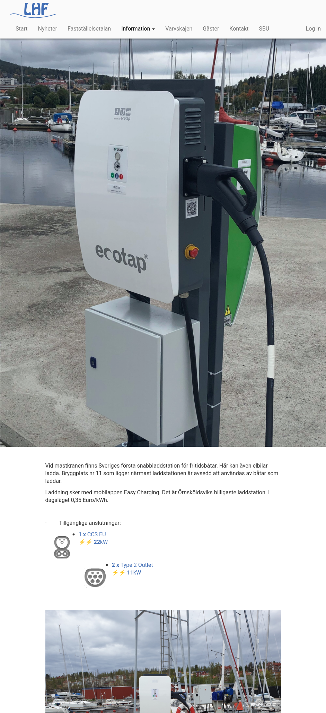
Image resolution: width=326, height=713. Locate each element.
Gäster (211, 28)
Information (138, 28)
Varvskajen (178, 28)
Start (21, 28)
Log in (313, 28)
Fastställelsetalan (89, 28)
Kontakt (238, 28)
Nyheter (47, 28)
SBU (264, 28)
